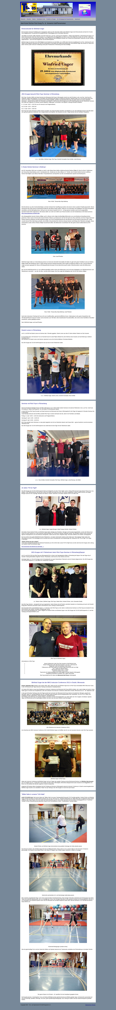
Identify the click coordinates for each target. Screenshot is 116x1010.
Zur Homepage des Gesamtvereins (65, 19)
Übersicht (23, 19)
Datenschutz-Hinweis (90, 1005)
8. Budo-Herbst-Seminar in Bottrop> (34, 167)
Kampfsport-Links (41, 19)
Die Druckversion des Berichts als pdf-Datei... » (33, 546)
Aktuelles (29, 19)
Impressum (77, 19)
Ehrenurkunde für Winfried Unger (33, 29)
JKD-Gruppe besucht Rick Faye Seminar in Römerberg (40, 94)
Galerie (34, 19)
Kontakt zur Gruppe (51, 19)
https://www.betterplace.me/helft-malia (31, 213)
